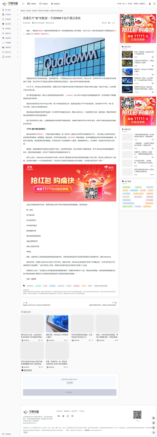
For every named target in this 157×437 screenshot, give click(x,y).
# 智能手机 (76, 286)
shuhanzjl (50, 23)
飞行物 (138, 206)
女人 (143, 190)
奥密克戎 (126, 200)
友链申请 (59, 411)
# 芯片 (83, 286)
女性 (138, 187)
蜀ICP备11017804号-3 (77, 430)
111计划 (149, 200)
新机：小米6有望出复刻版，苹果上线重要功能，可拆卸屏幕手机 (107, 336)
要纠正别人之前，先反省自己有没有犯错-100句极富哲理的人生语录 (31, 336)
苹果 (37, 34)
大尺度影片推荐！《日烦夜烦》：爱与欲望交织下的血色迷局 (144, 162)
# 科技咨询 (30, 286)
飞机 (150, 190)
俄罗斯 (150, 197)
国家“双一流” (127, 206)
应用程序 (39, 134)
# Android (38, 286)
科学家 (126, 187)
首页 (24, 10)
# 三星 (45, 286)
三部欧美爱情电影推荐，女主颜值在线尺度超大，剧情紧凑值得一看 (144, 136)
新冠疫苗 (149, 203)
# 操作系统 (61, 286)
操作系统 (71, 137)
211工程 (126, 193)
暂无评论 (28, 370)
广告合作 (81, 411)
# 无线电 (68, 286)
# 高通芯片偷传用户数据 (100, 286)
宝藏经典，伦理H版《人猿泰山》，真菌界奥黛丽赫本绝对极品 (144, 153)
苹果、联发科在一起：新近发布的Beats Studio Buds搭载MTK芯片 (57, 363)
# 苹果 (90, 286)
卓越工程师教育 (128, 203)
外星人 (150, 187)
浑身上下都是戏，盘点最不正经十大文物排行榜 (144, 53)
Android (69, 95)
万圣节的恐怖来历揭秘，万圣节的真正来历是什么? (81, 336)
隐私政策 (67, 411)
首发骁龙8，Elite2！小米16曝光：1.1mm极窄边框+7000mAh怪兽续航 (144, 79)
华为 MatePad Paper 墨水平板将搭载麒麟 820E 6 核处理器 (31, 363)
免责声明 (74, 411)
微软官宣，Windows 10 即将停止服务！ (57, 336)
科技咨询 (34, 10)
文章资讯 (28, 10)
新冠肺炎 (147, 206)
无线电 (40, 31)
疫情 (125, 190)
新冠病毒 (134, 190)
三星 (31, 34)
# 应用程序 (52, 286)
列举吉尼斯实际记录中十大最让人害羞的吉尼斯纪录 (144, 170)
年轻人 (126, 197)
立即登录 (70, 383)
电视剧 (150, 193)
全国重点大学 (138, 193)
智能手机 (44, 34)
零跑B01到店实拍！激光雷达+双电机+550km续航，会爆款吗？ (143, 88)
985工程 (138, 197)
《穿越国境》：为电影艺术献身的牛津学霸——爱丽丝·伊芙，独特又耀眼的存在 (144, 144)
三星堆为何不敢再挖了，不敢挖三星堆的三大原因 (144, 61)
